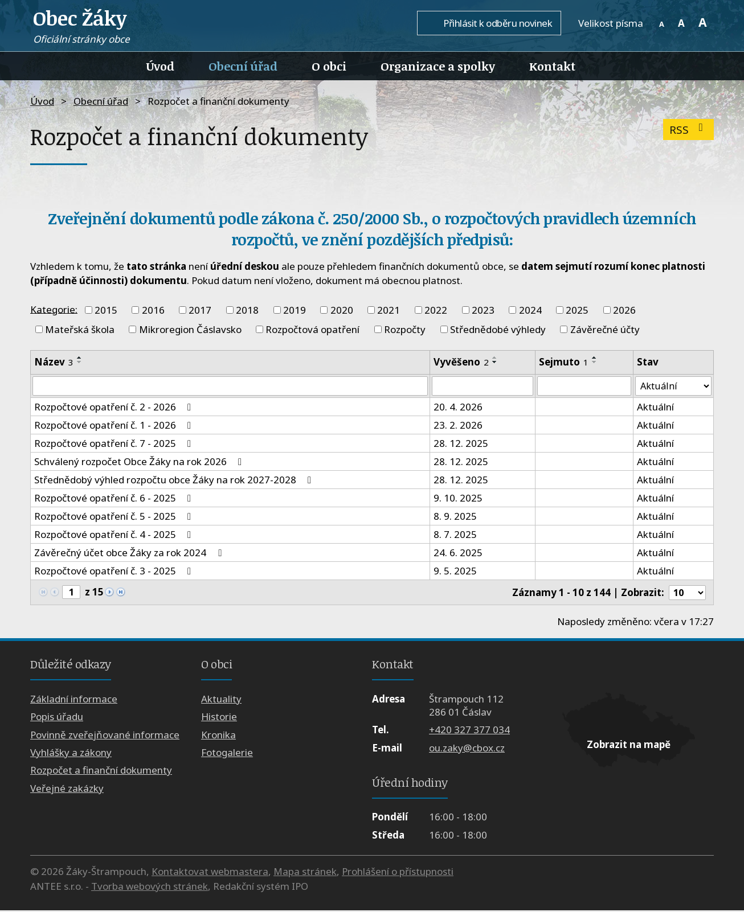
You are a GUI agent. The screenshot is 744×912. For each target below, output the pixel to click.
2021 (388, 310)
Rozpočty (405, 329)
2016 (153, 310)
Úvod (160, 66)
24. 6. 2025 (458, 553)
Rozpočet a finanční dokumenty (101, 771)
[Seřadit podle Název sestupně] (79, 362)
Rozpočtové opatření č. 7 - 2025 (114, 444)
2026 (624, 310)
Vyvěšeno (461, 361)
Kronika (218, 735)
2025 (577, 310)
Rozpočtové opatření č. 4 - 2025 (114, 535)
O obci (329, 66)
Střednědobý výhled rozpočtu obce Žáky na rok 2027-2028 (175, 480)
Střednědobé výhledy (498, 329)
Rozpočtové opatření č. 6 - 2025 (114, 499)
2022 (435, 310)
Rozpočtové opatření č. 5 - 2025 (114, 517)
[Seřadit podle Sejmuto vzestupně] (594, 357)
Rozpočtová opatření (312, 329)
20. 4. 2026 (458, 407)
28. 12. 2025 (461, 444)
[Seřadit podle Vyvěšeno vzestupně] (495, 357)
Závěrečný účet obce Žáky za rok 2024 (130, 553)
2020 (341, 310)
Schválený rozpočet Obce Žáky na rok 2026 (140, 462)
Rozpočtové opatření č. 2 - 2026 (114, 407)
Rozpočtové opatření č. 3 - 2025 (114, 571)
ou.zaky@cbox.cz (467, 748)
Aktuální (654, 407)
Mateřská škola (80, 329)
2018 (247, 310)
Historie (219, 718)
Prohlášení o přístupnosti (397, 873)
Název (53, 361)
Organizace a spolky (438, 66)
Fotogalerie (227, 754)
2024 (530, 310)
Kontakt (552, 66)
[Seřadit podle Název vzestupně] (79, 357)
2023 (483, 310)
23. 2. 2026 (458, 426)
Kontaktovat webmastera (210, 873)
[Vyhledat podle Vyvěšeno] (482, 386)
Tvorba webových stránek (149, 887)
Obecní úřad (243, 66)
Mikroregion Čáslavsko (190, 329)
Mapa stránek (305, 873)
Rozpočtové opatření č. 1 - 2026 (114, 426)
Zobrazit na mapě (629, 746)
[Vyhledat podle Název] (230, 386)
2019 (294, 310)
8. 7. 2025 (455, 535)
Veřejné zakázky (67, 789)
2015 (106, 310)
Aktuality (221, 699)
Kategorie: (53, 308)
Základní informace (73, 699)
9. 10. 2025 (458, 499)
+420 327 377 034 (469, 731)
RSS (688, 129)
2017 (200, 310)
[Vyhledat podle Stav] (673, 386)
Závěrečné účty (605, 329)
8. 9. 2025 (455, 517)
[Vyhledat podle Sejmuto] (584, 386)
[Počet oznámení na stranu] (686, 593)
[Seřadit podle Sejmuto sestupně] (594, 362)
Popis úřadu (56, 718)
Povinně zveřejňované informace (104, 735)
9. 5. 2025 (455, 571)
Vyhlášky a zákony (71, 754)
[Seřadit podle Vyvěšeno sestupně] (495, 362)
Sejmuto (563, 361)
